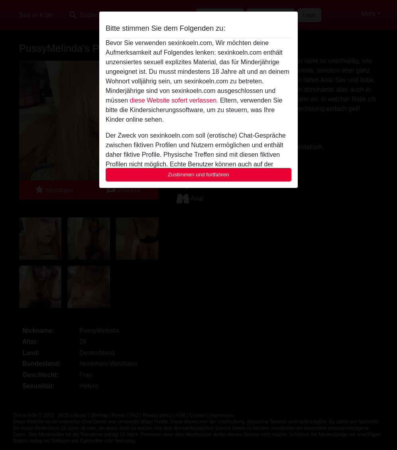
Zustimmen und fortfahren (198, 175)
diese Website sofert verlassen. (174, 100)
